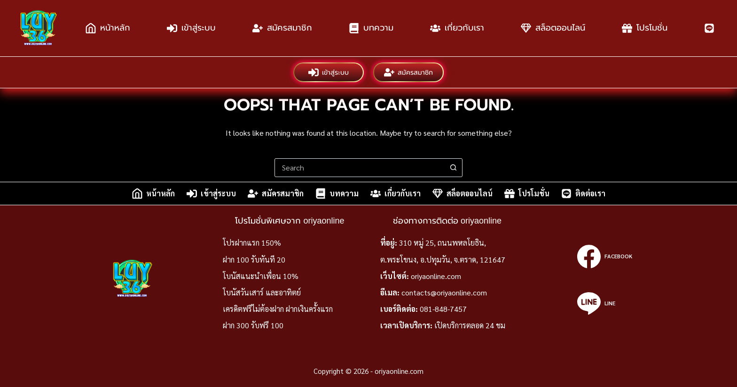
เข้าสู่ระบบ (191, 28)
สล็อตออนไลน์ (553, 28)
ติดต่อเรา (583, 193)
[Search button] (453, 168)
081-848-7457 (443, 309)
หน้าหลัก (108, 28)
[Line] (604, 303)
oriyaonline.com (436, 276)
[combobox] (359, 167)
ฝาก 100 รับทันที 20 (254, 259)
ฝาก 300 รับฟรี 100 (253, 325)
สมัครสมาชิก (282, 28)
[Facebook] (604, 256)
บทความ (371, 28)
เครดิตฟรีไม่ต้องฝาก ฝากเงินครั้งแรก (278, 309)
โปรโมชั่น (644, 28)
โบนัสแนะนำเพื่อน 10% (260, 276)
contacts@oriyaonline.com (444, 292)
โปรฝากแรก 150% (252, 243)
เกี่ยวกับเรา (457, 28)
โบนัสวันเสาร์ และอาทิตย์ (262, 292)
